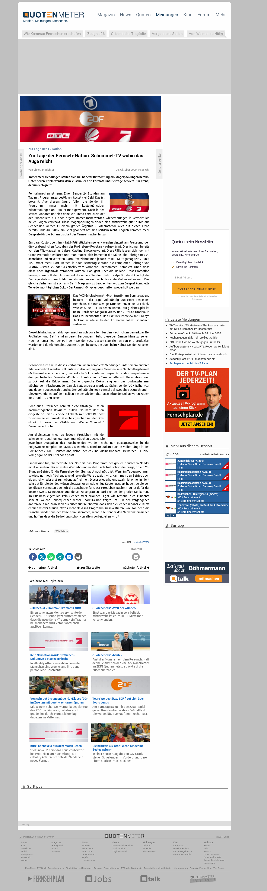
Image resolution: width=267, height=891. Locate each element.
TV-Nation (61, 531)
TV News (98, 868)
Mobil (24, 851)
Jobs (206, 848)
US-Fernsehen (88, 860)
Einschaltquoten (112, 868)
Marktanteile (118, 848)
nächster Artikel (136, 567)
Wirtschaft (87, 851)
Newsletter (26, 848)
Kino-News (178, 845)
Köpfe (85, 857)
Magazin (106, 14)
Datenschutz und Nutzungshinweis (212, 855)
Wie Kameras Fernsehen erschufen (52, 33)
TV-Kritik (147, 848)
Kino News (30, 868)
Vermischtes (88, 848)
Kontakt (207, 851)
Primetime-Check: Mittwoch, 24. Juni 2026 (195, 333)
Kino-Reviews (149, 851)
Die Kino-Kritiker (181, 848)
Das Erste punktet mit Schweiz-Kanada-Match (197, 354)
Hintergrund (57, 845)
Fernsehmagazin (56, 868)
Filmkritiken (71, 868)
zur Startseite (88, 567)
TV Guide (125, 868)
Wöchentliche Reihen (122, 845)
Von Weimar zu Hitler (206, 33)
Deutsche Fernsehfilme (201, 868)
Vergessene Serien (167, 33)
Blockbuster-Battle (182, 854)
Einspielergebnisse (182, 851)
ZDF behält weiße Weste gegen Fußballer (194, 342)
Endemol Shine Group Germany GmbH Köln (197, 463)
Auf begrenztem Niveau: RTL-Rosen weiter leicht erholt (199, 348)
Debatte (146, 845)
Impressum (209, 863)
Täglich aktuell (119, 851)
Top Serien (218, 868)
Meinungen (167, 14)
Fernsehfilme (150, 868)
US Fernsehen (85, 868)
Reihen (54, 848)
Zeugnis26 (96, 33)
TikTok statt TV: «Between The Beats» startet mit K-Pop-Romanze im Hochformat (197, 327)
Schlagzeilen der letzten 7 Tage (188, 363)
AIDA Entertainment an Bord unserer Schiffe (191, 497)
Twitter (24, 860)
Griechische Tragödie (128, 33)
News (125, 14)
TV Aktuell (42, 868)
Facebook (26, 857)
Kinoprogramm (181, 868)
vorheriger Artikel (42, 567)
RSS (23, 845)
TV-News (86, 845)
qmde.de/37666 (141, 542)
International (88, 854)
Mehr (221, 14)
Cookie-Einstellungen (214, 860)
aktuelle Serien (165, 868)
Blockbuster (137, 868)
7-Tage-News (27, 854)
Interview (55, 851)
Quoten (143, 14)
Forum (203, 14)
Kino (188, 14)
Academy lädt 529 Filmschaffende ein (192, 359)
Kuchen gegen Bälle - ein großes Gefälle (193, 337)
